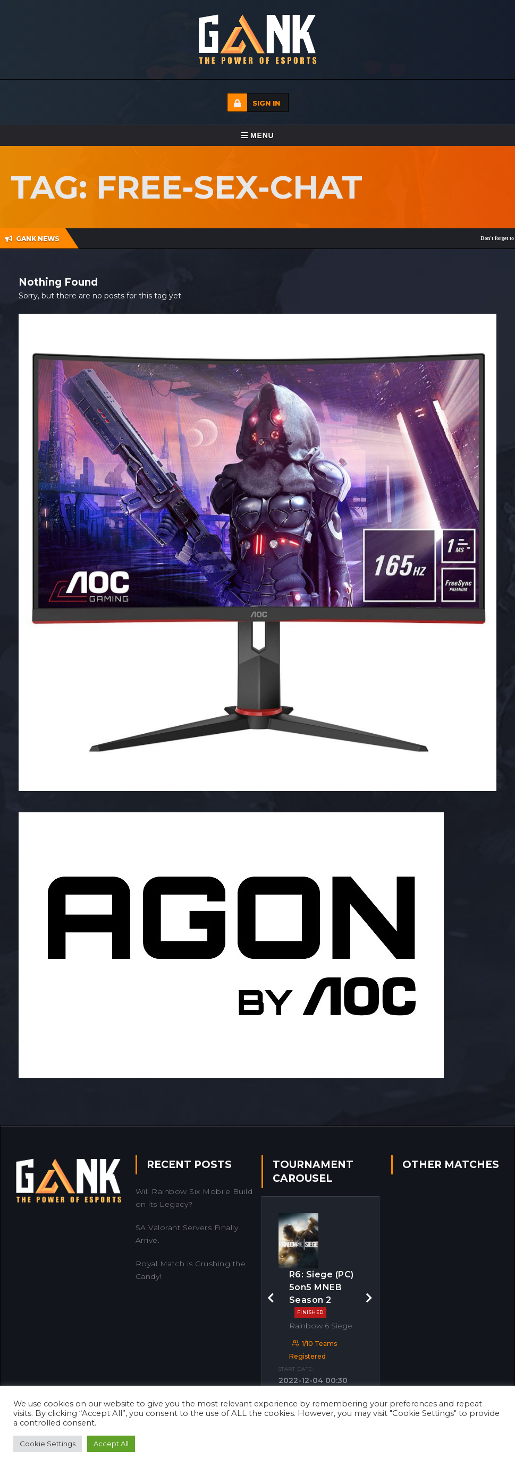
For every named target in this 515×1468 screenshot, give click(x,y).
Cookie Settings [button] (47, 1443)
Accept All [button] (111, 1443)
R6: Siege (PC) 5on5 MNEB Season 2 (321, 1293)
